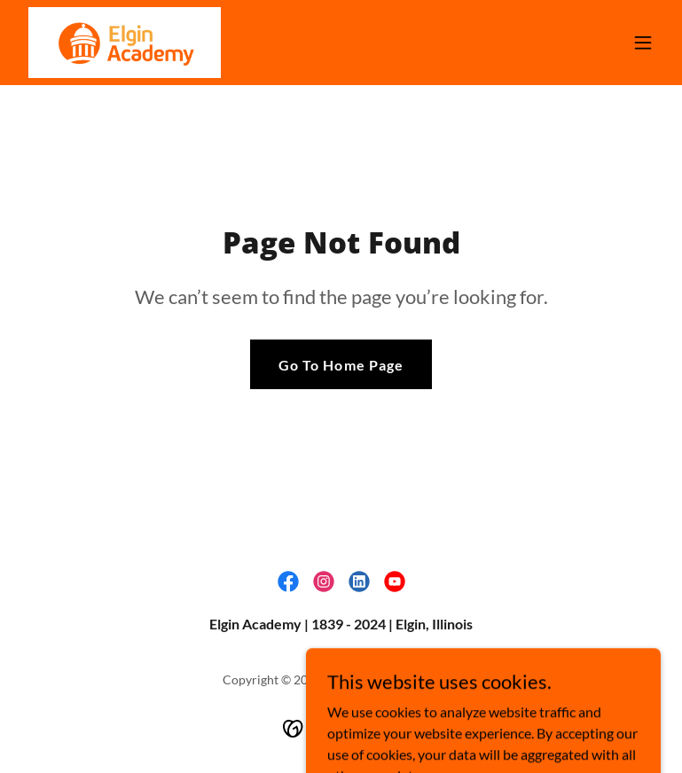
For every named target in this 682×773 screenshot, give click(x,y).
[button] (643, 42)
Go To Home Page (340, 364)
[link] (124, 42)
